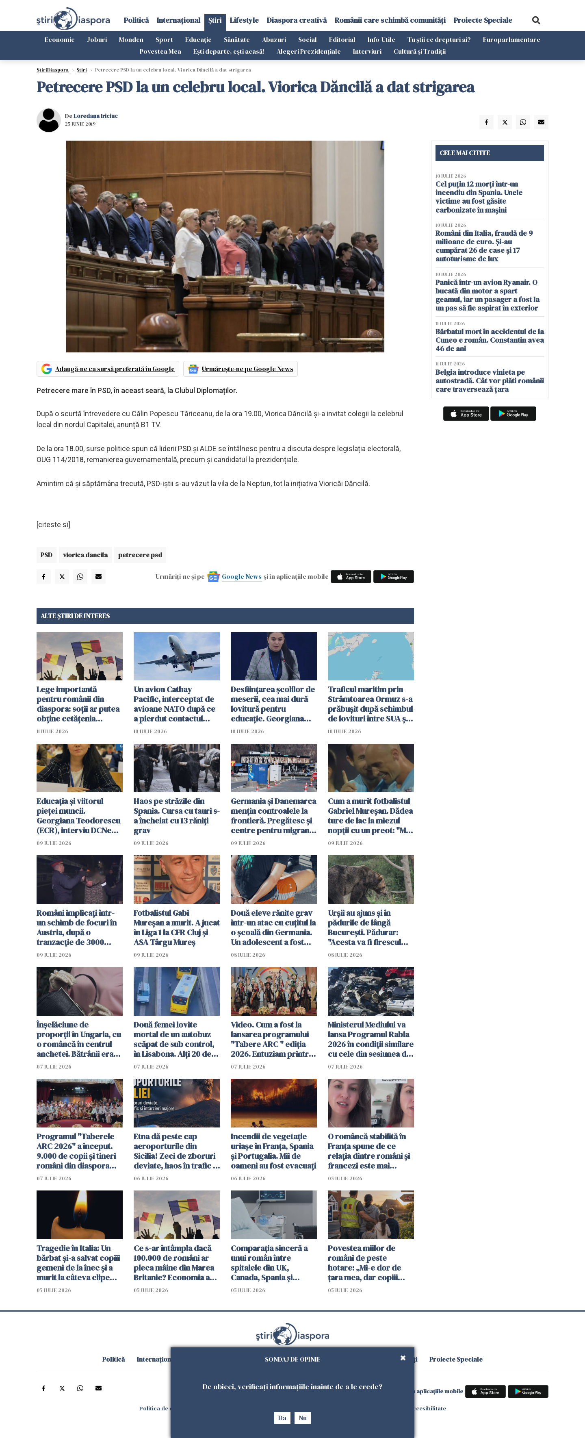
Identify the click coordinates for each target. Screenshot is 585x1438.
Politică (136, 20)
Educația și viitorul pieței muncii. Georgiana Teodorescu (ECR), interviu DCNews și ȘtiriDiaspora (79, 815)
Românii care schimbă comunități (390, 20)
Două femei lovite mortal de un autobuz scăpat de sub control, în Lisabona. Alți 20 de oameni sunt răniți (174, 1039)
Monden (131, 39)
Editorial (342, 39)
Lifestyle (244, 20)
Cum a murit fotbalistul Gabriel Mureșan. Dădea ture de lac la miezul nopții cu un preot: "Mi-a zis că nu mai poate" (370, 815)
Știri (215, 20)
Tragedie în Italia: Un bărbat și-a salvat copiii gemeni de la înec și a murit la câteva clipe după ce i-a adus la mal (78, 1262)
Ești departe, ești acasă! (228, 51)
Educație (198, 39)
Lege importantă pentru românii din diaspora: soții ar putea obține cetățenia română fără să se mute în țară (78, 703)
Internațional (178, 20)
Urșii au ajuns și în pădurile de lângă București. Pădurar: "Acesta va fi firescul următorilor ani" (364, 927)
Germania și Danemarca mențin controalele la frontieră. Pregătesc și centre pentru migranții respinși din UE (273, 815)
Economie (60, 39)
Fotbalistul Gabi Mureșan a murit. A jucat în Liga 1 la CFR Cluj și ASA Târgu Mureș (177, 927)
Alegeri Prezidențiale (309, 51)
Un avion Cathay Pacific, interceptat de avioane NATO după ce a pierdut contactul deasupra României (174, 703)
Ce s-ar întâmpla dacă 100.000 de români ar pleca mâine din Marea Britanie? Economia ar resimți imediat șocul (174, 1262)
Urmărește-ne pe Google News (247, 368)
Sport (164, 39)
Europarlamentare (511, 39)
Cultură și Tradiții (420, 51)
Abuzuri (274, 39)
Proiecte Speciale (483, 20)
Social (307, 39)
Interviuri (367, 51)
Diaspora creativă (297, 20)
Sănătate (237, 39)
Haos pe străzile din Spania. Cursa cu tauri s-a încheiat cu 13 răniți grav (177, 815)
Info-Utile (381, 39)
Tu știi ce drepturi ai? (439, 39)
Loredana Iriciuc (96, 116)
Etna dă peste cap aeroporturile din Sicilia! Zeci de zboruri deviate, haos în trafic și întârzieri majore (176, 1151)
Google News (242, 576)
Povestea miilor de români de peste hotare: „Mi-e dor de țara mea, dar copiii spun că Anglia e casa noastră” (366, 1262)
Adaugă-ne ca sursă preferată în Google (115, 368)
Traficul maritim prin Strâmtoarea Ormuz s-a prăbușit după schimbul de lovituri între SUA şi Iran (370, 703)
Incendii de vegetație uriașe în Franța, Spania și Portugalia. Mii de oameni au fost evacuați (273, 1151)
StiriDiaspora (53, 70)
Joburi (97, 39)
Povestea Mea (160, 51)
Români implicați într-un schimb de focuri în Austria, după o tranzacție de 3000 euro (77, 927)
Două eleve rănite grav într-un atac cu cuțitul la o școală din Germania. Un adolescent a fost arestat (273, 927)
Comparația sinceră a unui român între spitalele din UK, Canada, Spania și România (269, 1262)
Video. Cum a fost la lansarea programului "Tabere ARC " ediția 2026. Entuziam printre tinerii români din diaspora (272, 1039)
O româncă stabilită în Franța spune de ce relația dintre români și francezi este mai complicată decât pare (369, 1151)
